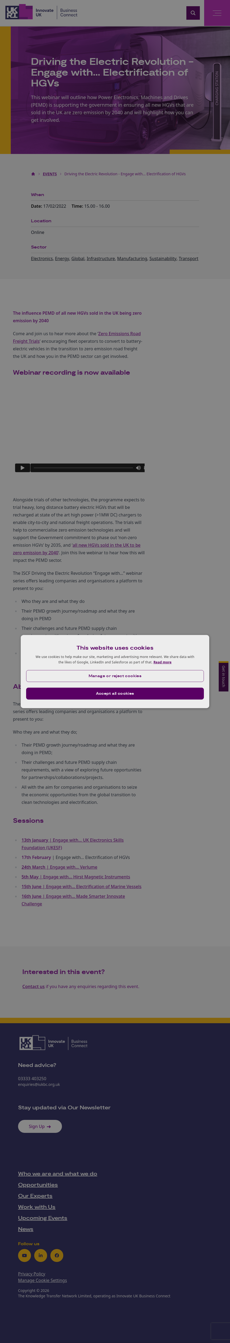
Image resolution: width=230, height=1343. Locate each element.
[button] (115, 676)
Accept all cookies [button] (115, 693)
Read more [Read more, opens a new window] (163, 662)
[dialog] (115, 671)
